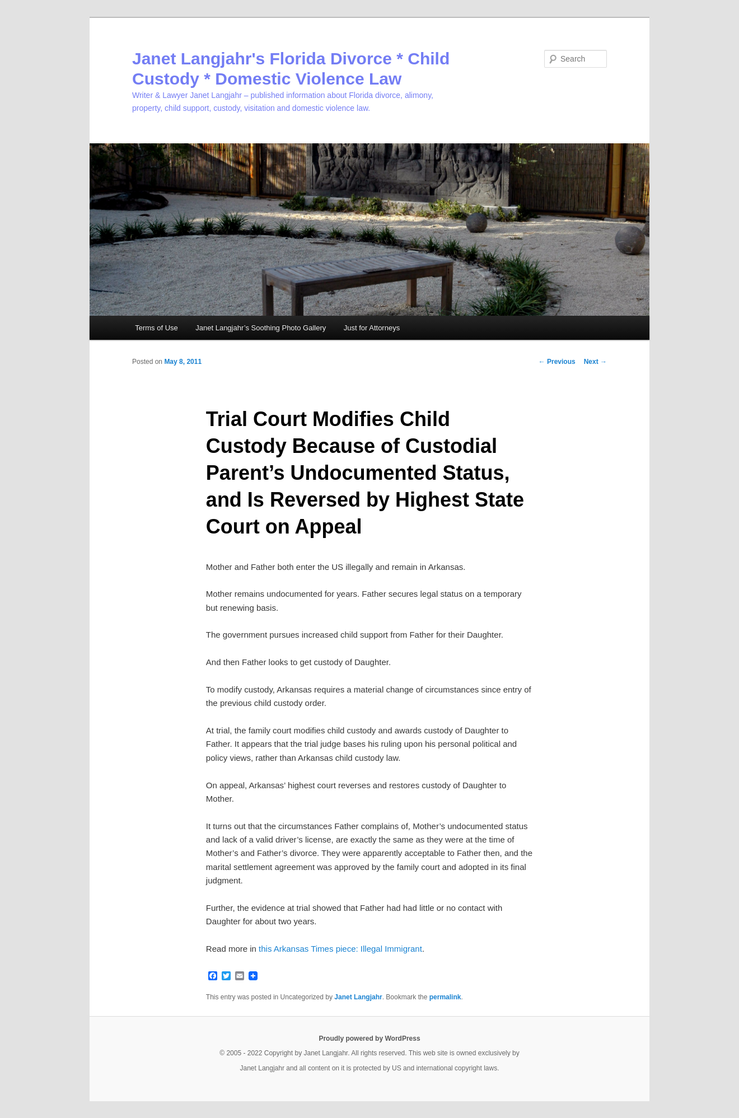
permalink (445, 997)
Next (595, 362)
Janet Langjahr (358, 997)
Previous (557, 362)
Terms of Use (156, 328)
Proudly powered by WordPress (369, 1038)
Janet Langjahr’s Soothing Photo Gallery (260, 328)
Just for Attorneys (372, 328)
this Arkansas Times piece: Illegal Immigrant (340, 948)
